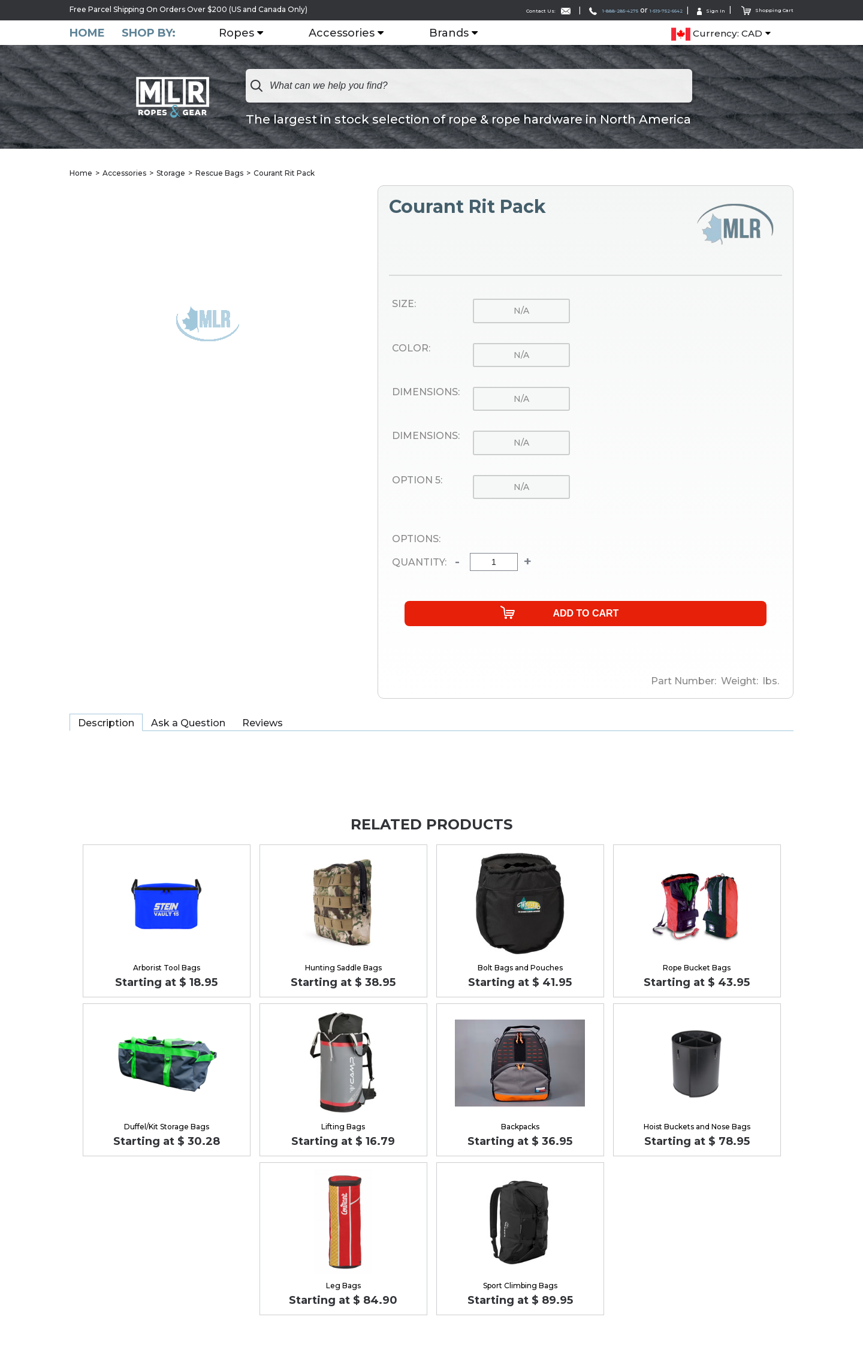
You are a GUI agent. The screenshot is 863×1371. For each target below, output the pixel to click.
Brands (456, 33)
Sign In (695, 9)
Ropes (243, 33)
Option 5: (417, 481)
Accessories (349, 33)
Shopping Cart (760, 9)
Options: (416, 539)
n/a (521, 311)
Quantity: (419, 563)
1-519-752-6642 (636, 9)
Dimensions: (426, 392)
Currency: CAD (716, 33)
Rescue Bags (219, 173)
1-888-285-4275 (562, 9)
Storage (170, 173)
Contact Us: (479, 9)
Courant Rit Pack (284, 173)
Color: (411, 349)
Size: (404, 305)
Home (87, 32)
